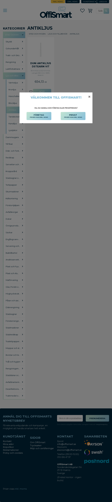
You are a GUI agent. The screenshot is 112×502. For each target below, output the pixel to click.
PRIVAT (73, 116)
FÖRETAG (39, 116)
